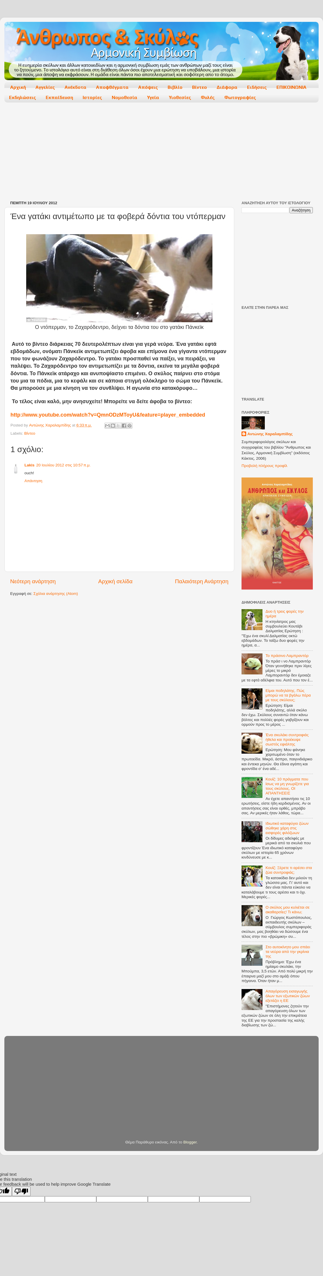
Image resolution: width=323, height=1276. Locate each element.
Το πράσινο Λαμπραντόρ (286, 655)
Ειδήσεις (257, 87)
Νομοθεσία (124, 97)
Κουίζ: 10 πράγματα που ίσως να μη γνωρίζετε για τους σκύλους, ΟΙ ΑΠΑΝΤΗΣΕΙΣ (287, 786)
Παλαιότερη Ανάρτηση (201, 581)
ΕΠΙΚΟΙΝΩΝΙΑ (291, 87)
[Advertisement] (118, 152)
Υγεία (153, 97)
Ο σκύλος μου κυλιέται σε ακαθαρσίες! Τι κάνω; (287, 909)
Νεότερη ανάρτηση (33, 581)
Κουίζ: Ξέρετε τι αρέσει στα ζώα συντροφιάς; (288, 870)
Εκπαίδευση (59, 97)
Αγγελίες (45, 87)
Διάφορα (226, 87)
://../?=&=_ (107, 415)
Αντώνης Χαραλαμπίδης (270, 434)
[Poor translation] (21, 1191)
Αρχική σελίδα (115, 581)
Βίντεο (199, 87)
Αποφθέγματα (112, 87)
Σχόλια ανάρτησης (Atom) (55, 593)
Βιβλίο (175, 87)
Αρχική (18, 87)
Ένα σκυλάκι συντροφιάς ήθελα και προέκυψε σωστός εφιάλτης (286, 739)
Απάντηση (33, 481)
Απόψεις (148, 87)
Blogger (190, 1142)
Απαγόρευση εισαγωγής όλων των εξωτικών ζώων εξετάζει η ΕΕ (287, 996)
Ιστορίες (92, 97)
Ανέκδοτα (75, 87)
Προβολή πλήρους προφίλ (264, 465)
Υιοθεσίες (180, 97)
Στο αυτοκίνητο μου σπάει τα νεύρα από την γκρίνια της (287, 951)
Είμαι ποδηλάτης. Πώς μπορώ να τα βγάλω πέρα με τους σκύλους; (287, 695)
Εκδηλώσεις (22, 97)
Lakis (29, 465)
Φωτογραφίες (240, 97)
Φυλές (208, 97)
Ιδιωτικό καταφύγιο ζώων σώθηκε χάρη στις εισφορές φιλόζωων (286, 828)
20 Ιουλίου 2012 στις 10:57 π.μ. (63, 465)
